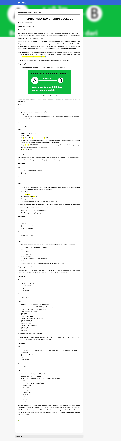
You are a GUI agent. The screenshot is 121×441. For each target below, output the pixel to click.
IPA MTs (22, 2)
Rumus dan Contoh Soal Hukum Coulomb (34, 56)
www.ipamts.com (35, 410)
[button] (19, 420)
